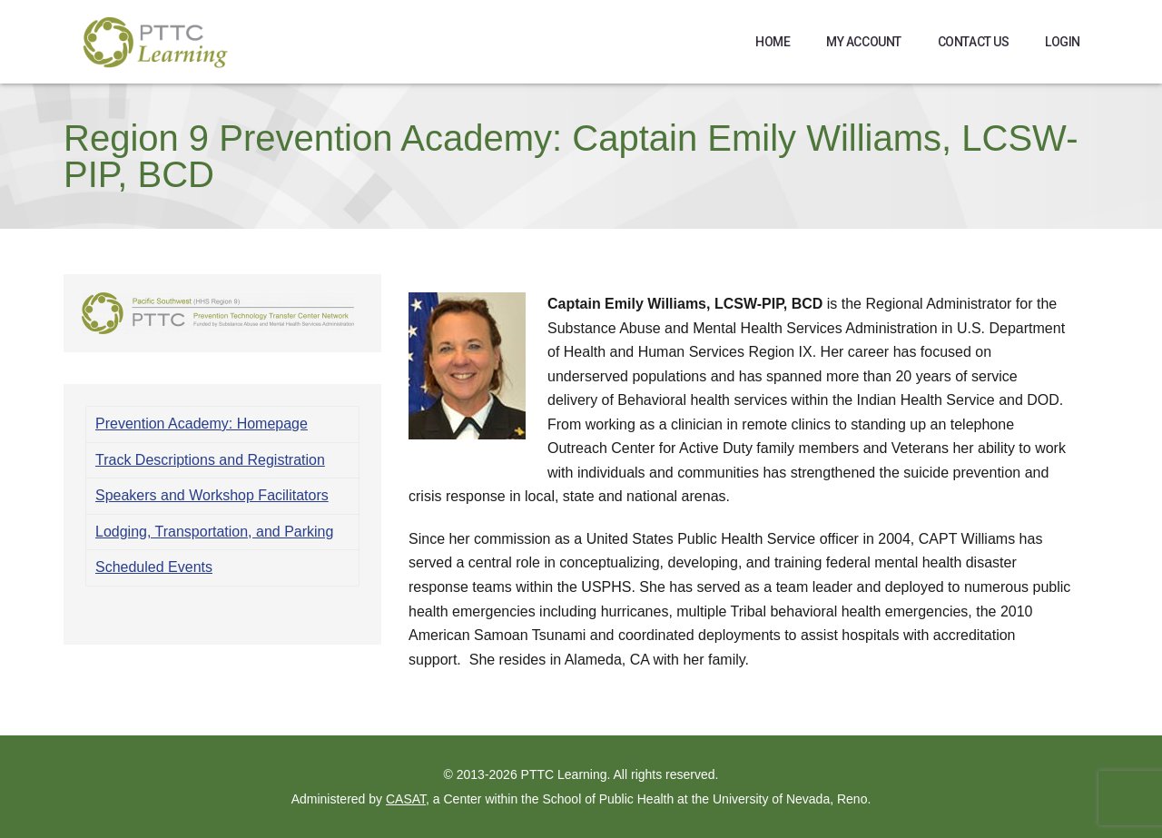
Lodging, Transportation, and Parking (214, 531)
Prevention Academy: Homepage (201, 423)
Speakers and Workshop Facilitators (212, 495)
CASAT (406, 799)
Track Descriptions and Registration (210, 460)
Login (1062, 42)
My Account (863, 42)
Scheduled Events (153, 567)
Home (772, 42)
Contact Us (973, 42)
